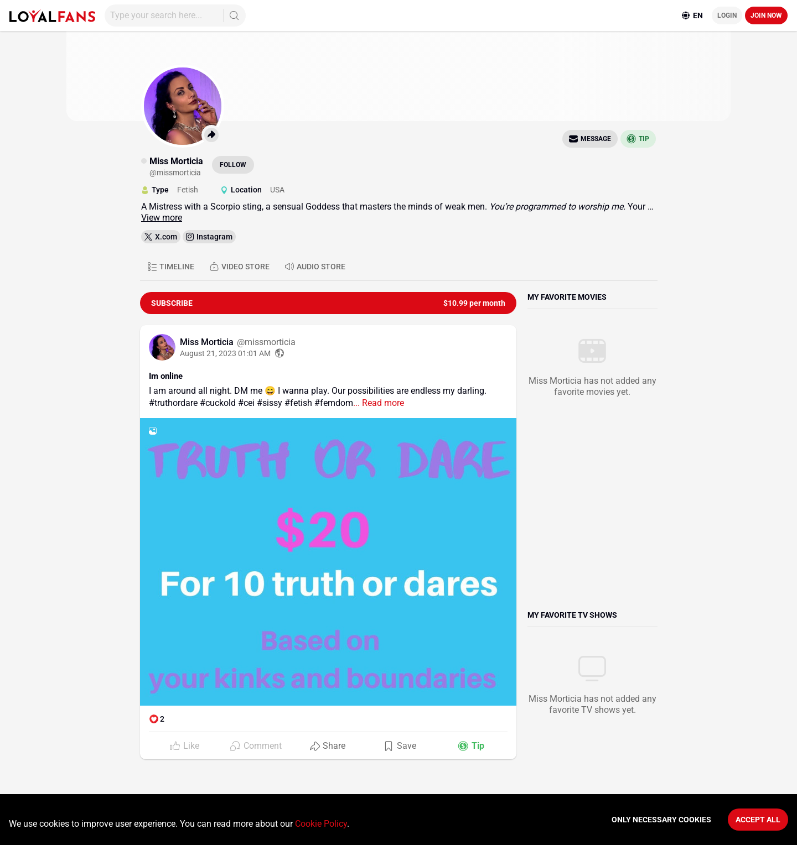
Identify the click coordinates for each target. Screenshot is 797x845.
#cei (246, 403)
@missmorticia (266, 342)
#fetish (298, 403)
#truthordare (173, 403)
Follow (233, 165)
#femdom (333, 403)
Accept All (758, 819)
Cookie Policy (321, 823)
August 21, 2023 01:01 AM (225, 353)
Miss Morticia (208, 342)
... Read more (378, 403)
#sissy (269, 403)
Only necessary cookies (661, 819)
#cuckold (218, 403)
